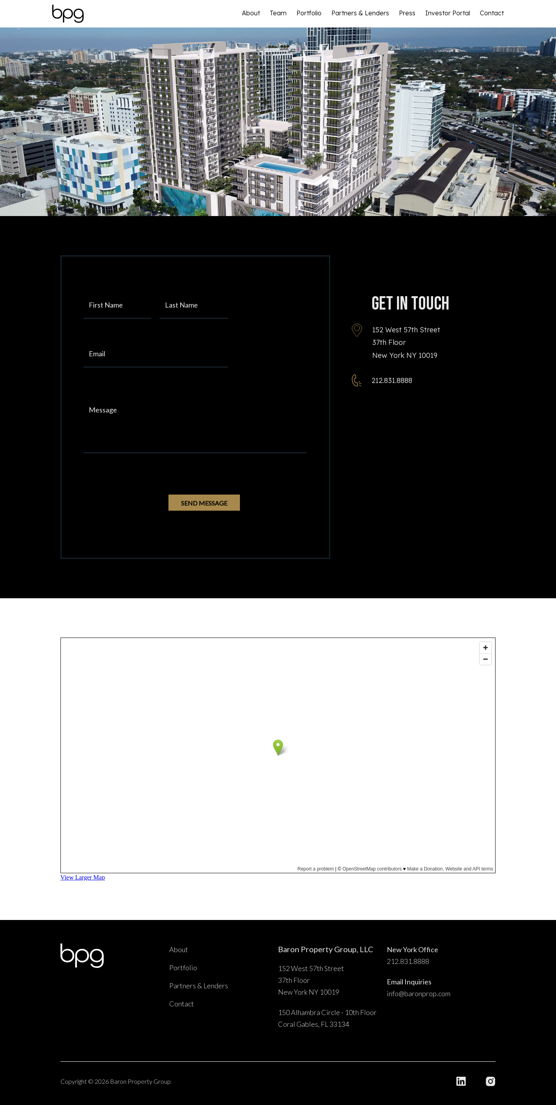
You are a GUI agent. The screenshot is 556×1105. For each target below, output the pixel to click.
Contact (492, 13)
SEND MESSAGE (204, 503)
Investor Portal (447, 13)
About (251, 13)
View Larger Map (82, 877)
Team (278, 13)
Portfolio (309, 13)
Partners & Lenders (360, 13)
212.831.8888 (391, 380)
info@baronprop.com (418, 993)
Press (407, 13)
